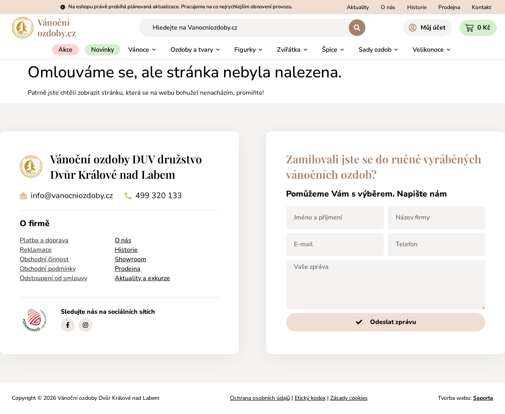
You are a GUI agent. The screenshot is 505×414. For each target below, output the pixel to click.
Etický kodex (310, 398)
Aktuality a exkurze (142, 278)
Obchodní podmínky (48, 268)
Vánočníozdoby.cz (56, 27)
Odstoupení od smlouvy (53, 278)
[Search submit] (357, 27)
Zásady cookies (349, 398)
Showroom (130, 259)
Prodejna (127, 268)
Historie (126, 249)
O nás (123, 240)
